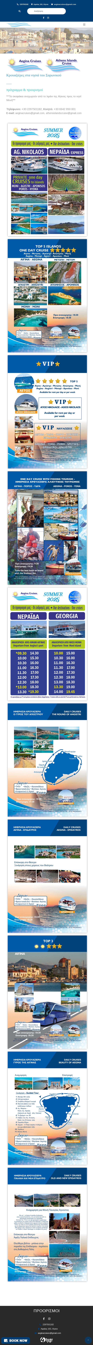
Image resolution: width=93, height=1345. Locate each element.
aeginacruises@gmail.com (65, 4)
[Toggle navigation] (84, 24)
